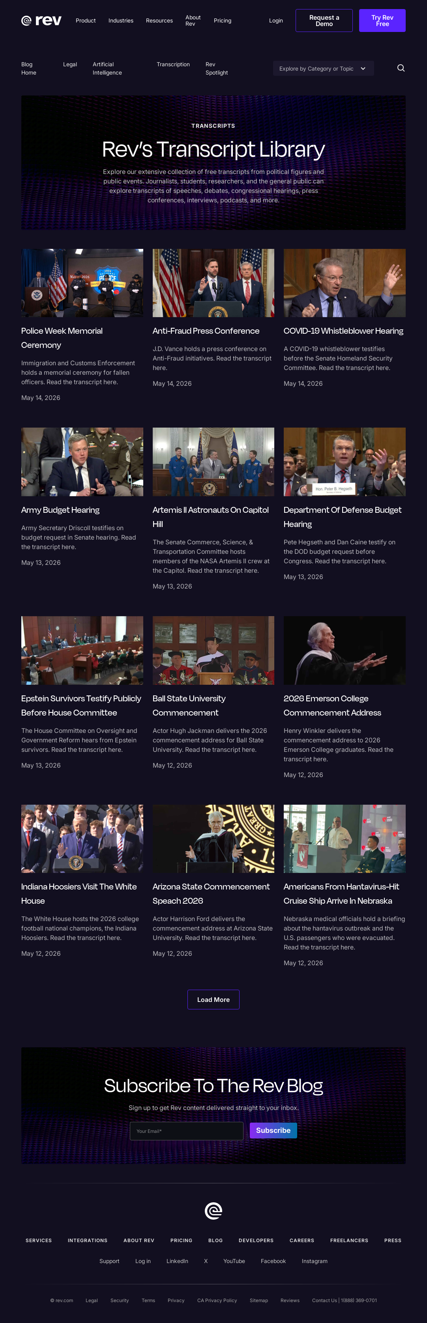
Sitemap (259, 1300)
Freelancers (349, 1240)
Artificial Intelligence (107, 68)
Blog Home (28, 68)
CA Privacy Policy (217, 1300)
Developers (256, 1240)
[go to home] (213, 1211)
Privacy (176, 1300)
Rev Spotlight (217, 68)
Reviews (290, 1300)
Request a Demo (324, 20)
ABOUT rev (139, 1240)
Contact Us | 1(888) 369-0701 (344, 1300)
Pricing (181, 1240)
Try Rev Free (382, 20)
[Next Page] (213, 999)
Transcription (173, 64)
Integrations (88, 1240)
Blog (215, 1240)
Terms (148, 1300)
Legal (70, 64)
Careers (302, 1240)
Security (119, 1300)
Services (39, 1240)
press (393, 1240)
